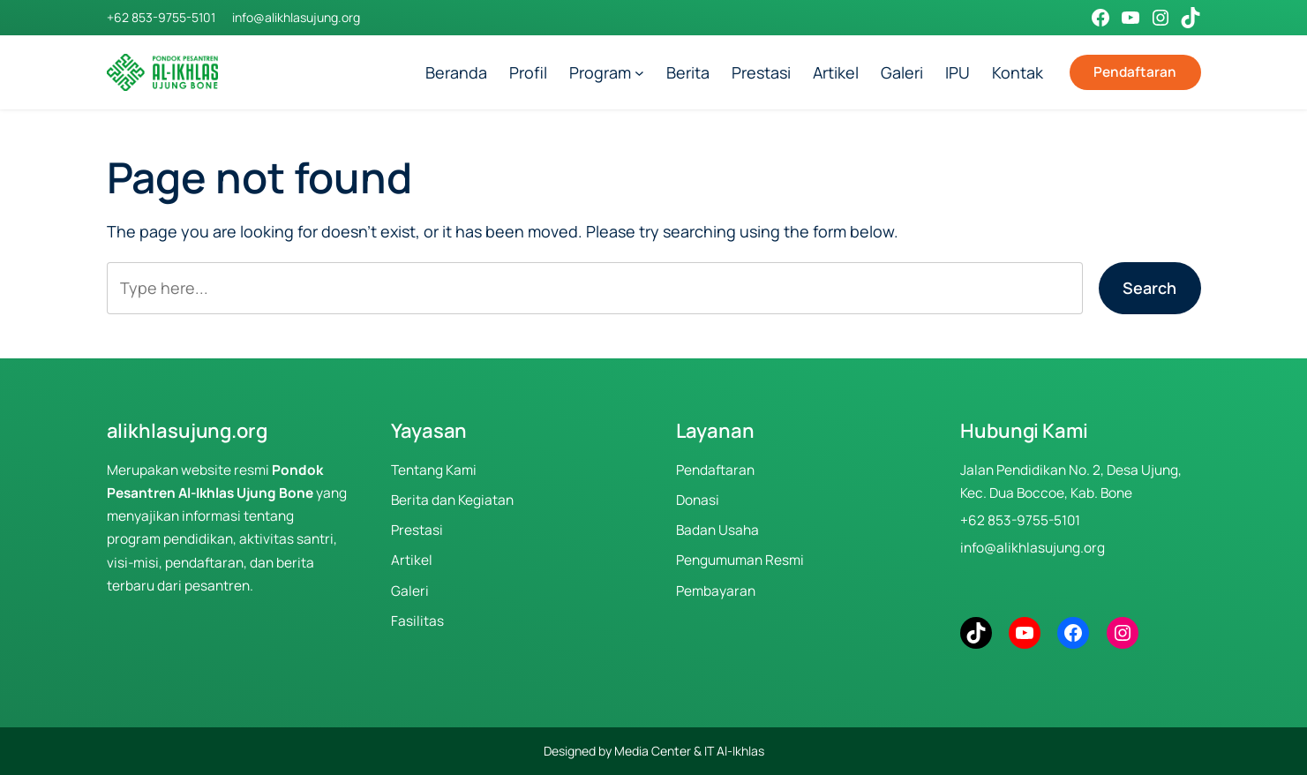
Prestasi (417, 530)
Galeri (410, 591)
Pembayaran (715, 591)
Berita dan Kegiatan (452, 500)
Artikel (411, 560)
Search (1149, 287)
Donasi (697, 500)
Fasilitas (417, 621)
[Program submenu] (639, 73)
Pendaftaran (1134, 72)
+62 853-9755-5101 (161, 17)
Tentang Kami (434, 470)
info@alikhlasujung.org (296, 17)
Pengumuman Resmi (740, 560)
